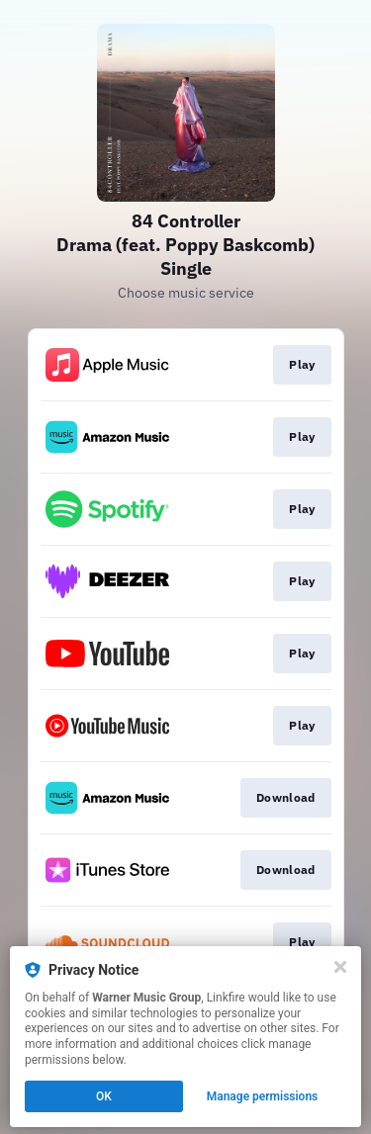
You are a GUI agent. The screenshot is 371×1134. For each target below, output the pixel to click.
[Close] (340, 967)
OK (104, 1096)
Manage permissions (263, 1096)
